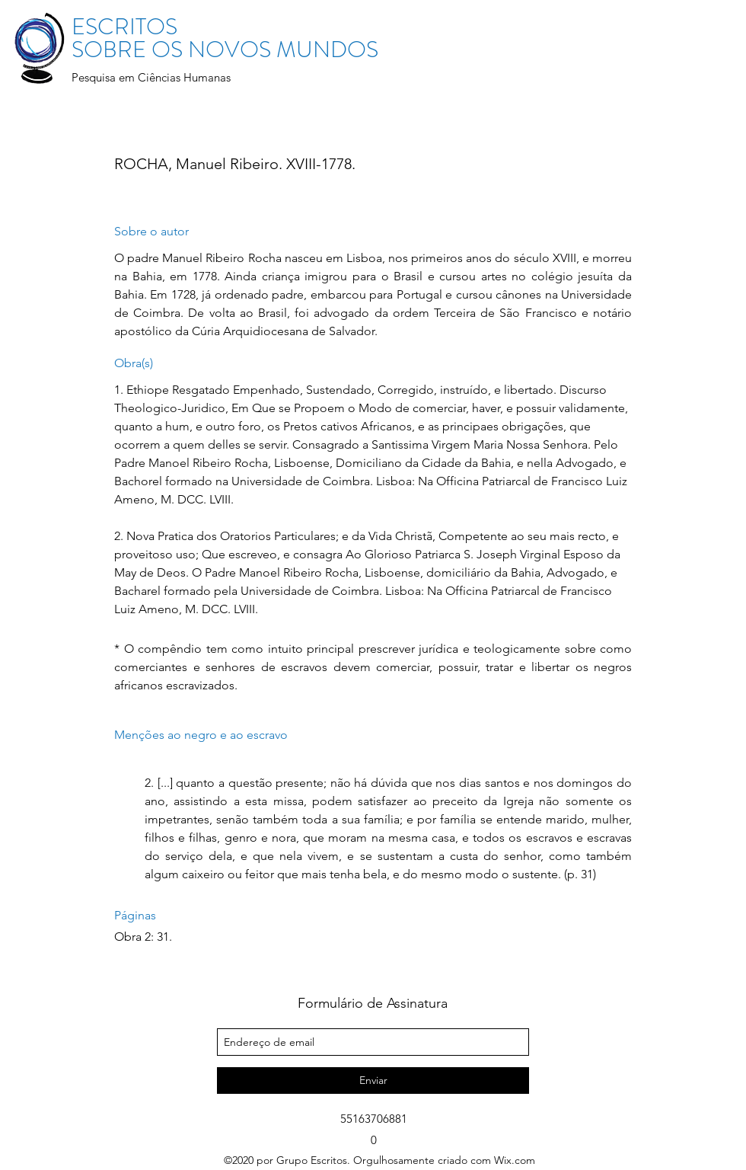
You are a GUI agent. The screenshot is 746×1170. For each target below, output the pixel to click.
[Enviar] (373, 1080)
